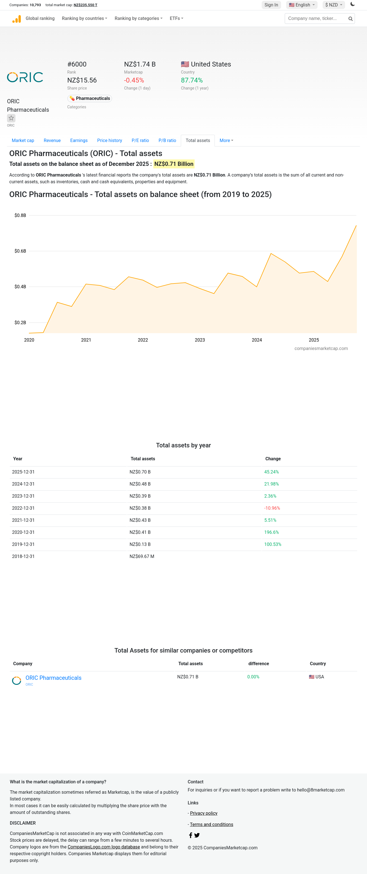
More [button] (225, 140)
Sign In (271, 5)
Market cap (23, 140)
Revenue (52, 140)
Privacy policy (204, 813)
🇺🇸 (300, 5)
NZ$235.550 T (85, 5)
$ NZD (332, 5)
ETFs (175, 18)
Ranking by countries (83, 18)
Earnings (79, 140)
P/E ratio (140, 140)
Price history (109, 140)
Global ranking (40, 18)
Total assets (198, 140)
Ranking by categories (137, 18)
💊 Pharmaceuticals (89, 98)
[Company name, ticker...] (320, 18)
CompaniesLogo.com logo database (104, 847)
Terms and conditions (211, 824)
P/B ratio (167, 140)
